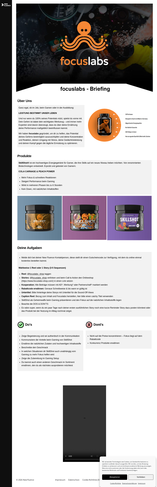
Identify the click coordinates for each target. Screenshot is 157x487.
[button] (6, 243)
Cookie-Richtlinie (115, 483)
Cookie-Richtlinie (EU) (91, 480)
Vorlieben (141, 477)
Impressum (141, 483)
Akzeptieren (115, 477)
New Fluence (28, 480)
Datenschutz (73, 480)
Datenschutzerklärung (129, 483)
